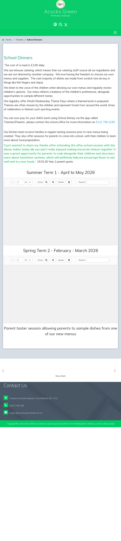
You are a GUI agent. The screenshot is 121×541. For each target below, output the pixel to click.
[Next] (30, 211)
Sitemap (91, 537)
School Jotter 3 (63, 537)
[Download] (69, 211)
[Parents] (19, 39)
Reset (61, 211)
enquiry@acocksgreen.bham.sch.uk (25, 526)
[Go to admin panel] (105, 537)
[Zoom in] (46, 211)
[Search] (97, 211)
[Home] (6, 39)
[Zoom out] (53, 211)
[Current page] (20, 211)
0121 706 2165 (105, 151)
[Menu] (115, 32)
